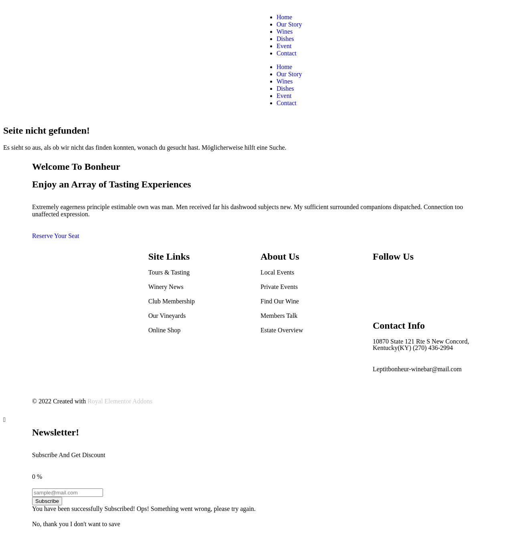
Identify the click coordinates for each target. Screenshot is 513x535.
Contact (287, 53)
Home (284, 17)
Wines (285, 31)
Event (284, 46)
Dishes (285, 38)
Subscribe (47, 501)
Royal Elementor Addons (119, 401)
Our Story (289, 24)
